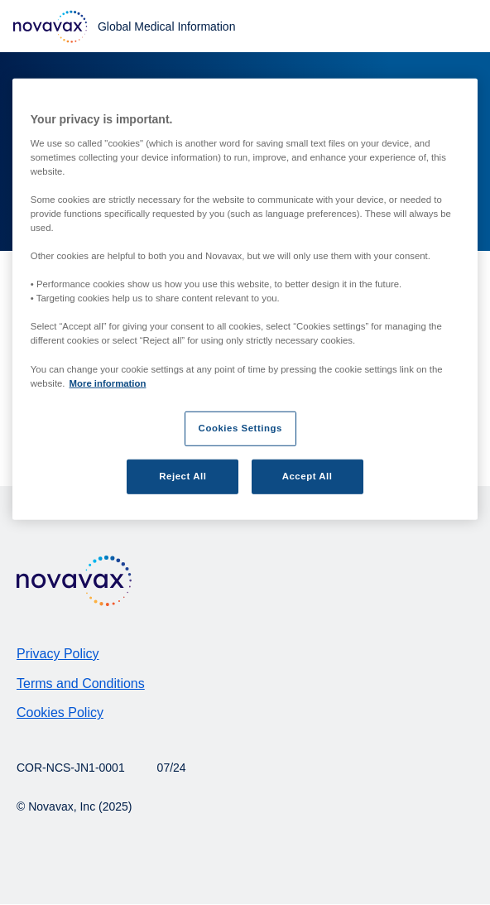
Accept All (307, 475)
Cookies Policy (60, 712)
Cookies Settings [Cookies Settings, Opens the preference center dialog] (240, 427)
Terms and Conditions (81, 683)
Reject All (182, 475)
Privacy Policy (58, 654)
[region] (245, 299)
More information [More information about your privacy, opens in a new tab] (108, 383)
